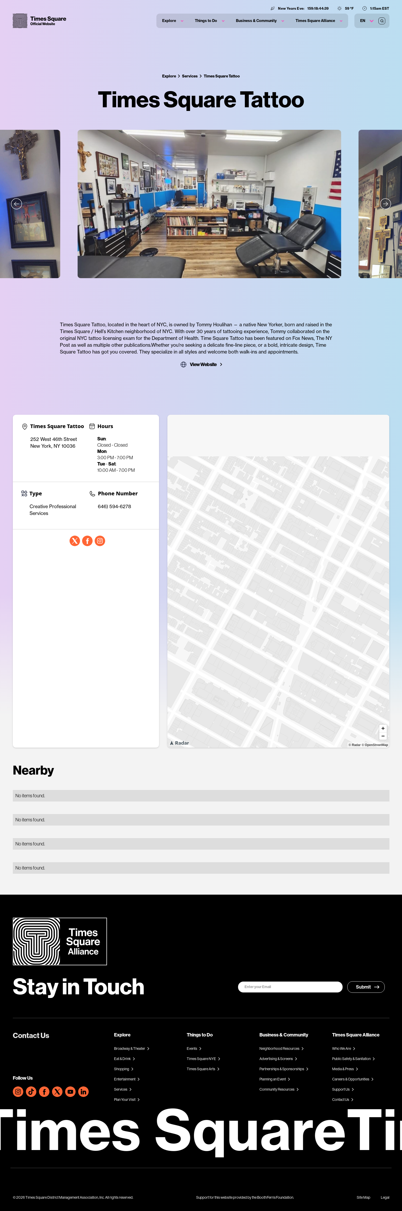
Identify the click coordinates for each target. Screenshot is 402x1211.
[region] (278, 581)
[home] (39, 21)
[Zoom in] (383, 728)
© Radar (355, 745)
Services (190, 76)
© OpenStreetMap (375, 745)
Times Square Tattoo (222, 76)
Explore (169, 76)
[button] (172, 21)
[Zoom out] (383, 736)
